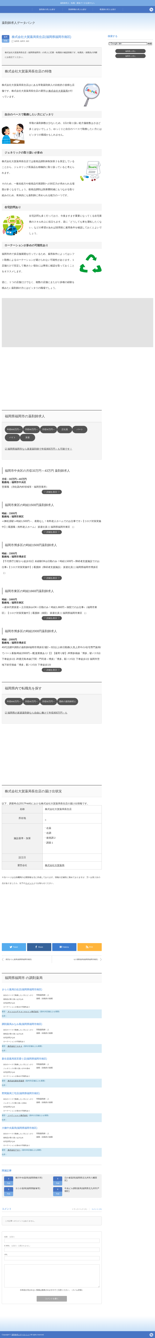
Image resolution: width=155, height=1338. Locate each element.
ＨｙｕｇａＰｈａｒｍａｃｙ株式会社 (23, 1012)
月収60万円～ (31, 429)
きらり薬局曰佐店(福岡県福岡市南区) (22, 989)
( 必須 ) (9, 1237)
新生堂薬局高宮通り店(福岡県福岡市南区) (24, 1058)
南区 (27, 41)
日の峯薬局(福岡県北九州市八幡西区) (80, 1179)
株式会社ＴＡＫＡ (14, 1046)
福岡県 (16, 41)
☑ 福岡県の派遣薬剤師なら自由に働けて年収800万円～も (36, 712)
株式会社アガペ (13, 1150)
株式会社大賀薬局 (58, 91)
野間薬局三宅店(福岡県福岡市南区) (21, 1093)
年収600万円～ (14, 429)
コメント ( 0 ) (97, 1209)
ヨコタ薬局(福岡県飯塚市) (27, 1188)
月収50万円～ (48, 429)
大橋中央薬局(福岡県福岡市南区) (19, 1128)
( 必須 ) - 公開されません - (17, 1246)
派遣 (27, 437)
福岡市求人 (130, 56)
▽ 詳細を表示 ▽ (52, 492)
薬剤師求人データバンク (18, 22)
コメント (29, 883)
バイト (12, 437)
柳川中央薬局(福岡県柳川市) (28, 1177)
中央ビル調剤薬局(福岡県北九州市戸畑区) (81, 1189)
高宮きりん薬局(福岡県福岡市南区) (19, 959)
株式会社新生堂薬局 (15, 1081)
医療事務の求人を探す (77, 9)
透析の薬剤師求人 (67, 701)
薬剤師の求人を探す (47, 9)
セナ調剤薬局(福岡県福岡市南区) (86, 959)
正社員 (64, 429)
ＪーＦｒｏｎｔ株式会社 (17, 1115)
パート (80, 429)
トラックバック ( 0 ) (79, 1209)
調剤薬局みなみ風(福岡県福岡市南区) (22, 1024)
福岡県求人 (130, 51)
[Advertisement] (26, 322)
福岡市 (22, 41)
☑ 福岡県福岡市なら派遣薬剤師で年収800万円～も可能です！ (38, 449)
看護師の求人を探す (108, 9)
